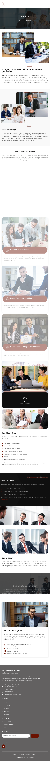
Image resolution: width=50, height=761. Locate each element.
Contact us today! (5, 499)
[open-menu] (47, 4)
